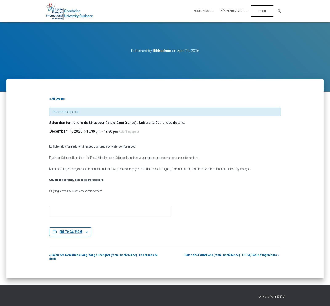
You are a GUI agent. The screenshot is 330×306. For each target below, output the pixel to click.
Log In (262, 11)
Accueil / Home (204, 10)
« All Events (57, 99)
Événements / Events (234, 10)
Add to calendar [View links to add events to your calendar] (71, 231)
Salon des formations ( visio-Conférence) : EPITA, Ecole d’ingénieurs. (232, 255)
